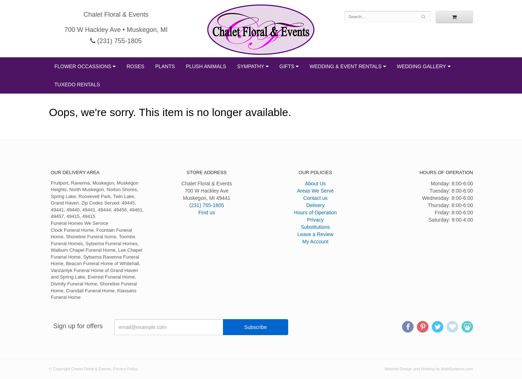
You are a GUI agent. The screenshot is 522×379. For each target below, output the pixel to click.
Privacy (315, 220)
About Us (315, 183)
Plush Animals (206, 66)
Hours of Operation (315, 212)
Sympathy (250, 66)
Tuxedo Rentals (77, 84)
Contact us (315, 198)
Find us (206, 212)
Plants (165, 66)
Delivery (315, 205)
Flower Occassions (82, 66)
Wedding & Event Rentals (346, 66)
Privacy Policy (125, 369)
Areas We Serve (315, 191)
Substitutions (315, 227)
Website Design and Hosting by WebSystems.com (428, 369)
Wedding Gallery (421, 66)
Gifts (286, 66)
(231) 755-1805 (116, 41)
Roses (135, 66)
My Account (315, 241)
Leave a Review (315, 234)
